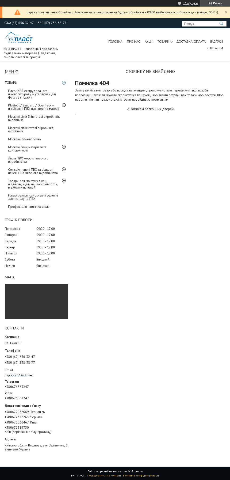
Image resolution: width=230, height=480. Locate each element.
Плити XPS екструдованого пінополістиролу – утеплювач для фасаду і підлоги (32, 94)
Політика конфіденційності (141, 475)
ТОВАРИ (163, 41)
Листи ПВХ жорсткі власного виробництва (28, 160)
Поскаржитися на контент (104, 475)
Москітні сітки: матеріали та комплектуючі (27, 148)
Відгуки (216, 41)
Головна (115, 41)
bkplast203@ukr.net (19, 375)
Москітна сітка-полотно (24, 139)
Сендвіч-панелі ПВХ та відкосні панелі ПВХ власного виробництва (33, 171)
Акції (149, 41)
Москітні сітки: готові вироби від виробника (31, 129)
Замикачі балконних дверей (152, 109)
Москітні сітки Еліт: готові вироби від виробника (34, 118)
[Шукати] (221, 23)
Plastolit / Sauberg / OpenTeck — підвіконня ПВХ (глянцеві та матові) (33, 107)
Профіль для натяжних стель (28, 206)
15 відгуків (190, 3)
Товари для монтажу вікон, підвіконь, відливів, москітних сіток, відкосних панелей (33, 184)
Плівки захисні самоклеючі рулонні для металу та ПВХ (33, 197)
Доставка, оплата (191, 41)
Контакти (215, 48)
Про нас (133, 41)
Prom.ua (137, 471)
